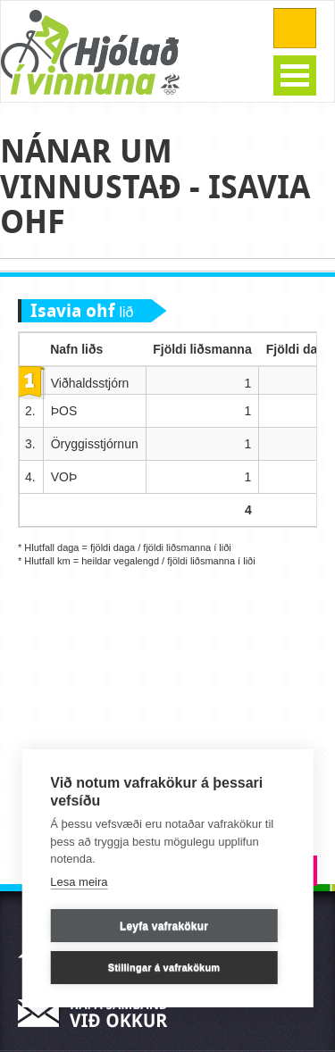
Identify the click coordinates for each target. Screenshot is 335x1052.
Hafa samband (98, 1013)
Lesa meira (78, 882)
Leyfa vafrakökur (164, 926)
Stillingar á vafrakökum (164, 967)
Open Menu (294, 75)
